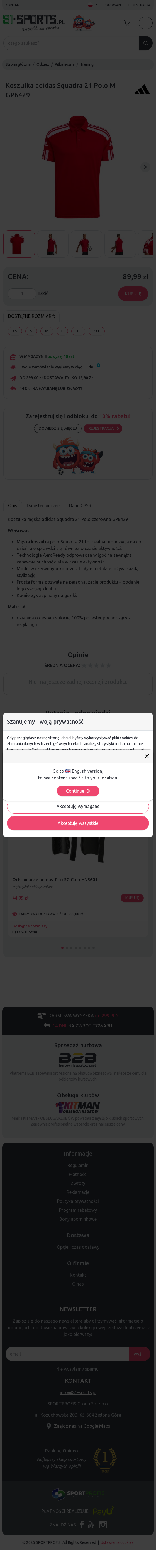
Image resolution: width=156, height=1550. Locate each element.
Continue (78, 790)
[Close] (146, 756)
